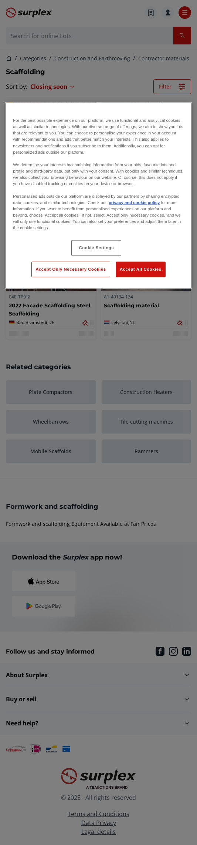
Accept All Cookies (141, 269)
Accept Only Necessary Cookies (70, 269)
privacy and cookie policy (134, 202)
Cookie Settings (96, 248)
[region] (98, 196)
